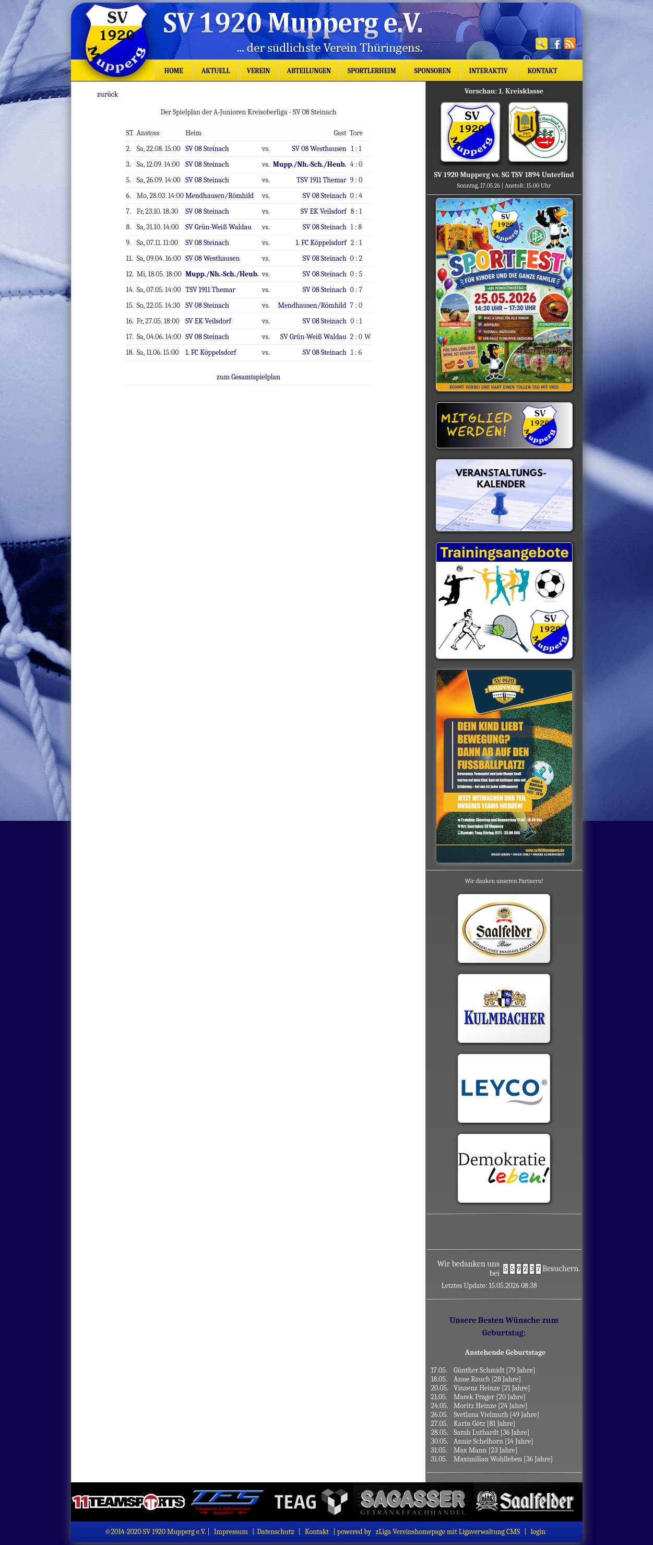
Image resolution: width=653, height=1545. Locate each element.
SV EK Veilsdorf (326, 207)
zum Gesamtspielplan (254, 367)
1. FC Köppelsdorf (324, 237)
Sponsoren (432, 71)
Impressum (231, 1531)
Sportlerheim (371, 71)
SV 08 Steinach (214, 146)
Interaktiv (488, 71)
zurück (118, 93)
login (538, 1531)
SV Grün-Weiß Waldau (225, 222)
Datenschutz (275, 1531)
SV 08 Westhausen (322, 146)
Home (173, 71)
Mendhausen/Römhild (226, 192)
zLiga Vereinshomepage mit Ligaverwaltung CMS (447, 1531)
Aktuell (216, 71)
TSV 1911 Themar (325, 176)
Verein (258, 71)
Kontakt (540, 71)
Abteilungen (309, 71)
